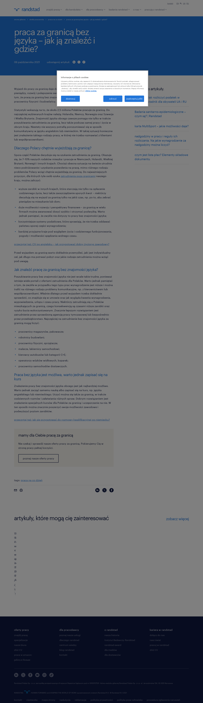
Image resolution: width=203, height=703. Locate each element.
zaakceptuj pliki (134, 98)
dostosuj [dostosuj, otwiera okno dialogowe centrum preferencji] (70, 98)
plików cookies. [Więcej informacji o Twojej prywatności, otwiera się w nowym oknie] (91, 91)
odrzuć (113, 98)
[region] (102, 88)
